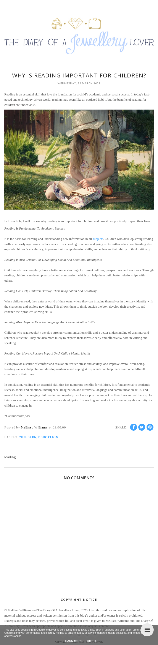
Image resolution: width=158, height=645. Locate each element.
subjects (98, 239)
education (48, 437)
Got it (91, 641)
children (27, 437)
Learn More (73, 641)
